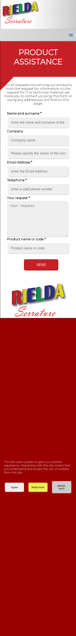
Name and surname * (24, 113)
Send (41, 265)
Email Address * (19, 162)
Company (15, 131)
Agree (14, 487)
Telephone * (17, 180)
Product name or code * (26, 239)
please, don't (61, 487)
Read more (38, 487)
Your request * (18, 198)
